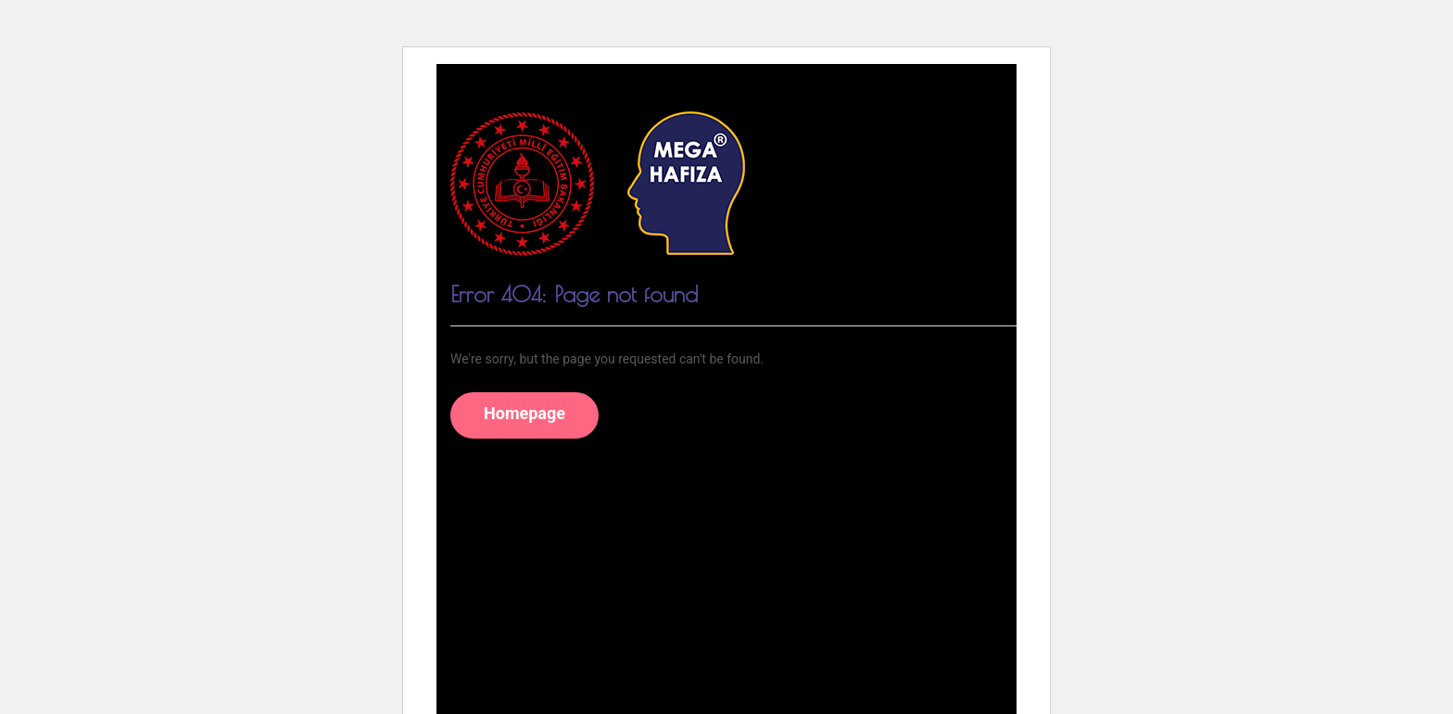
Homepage (524, 413)
